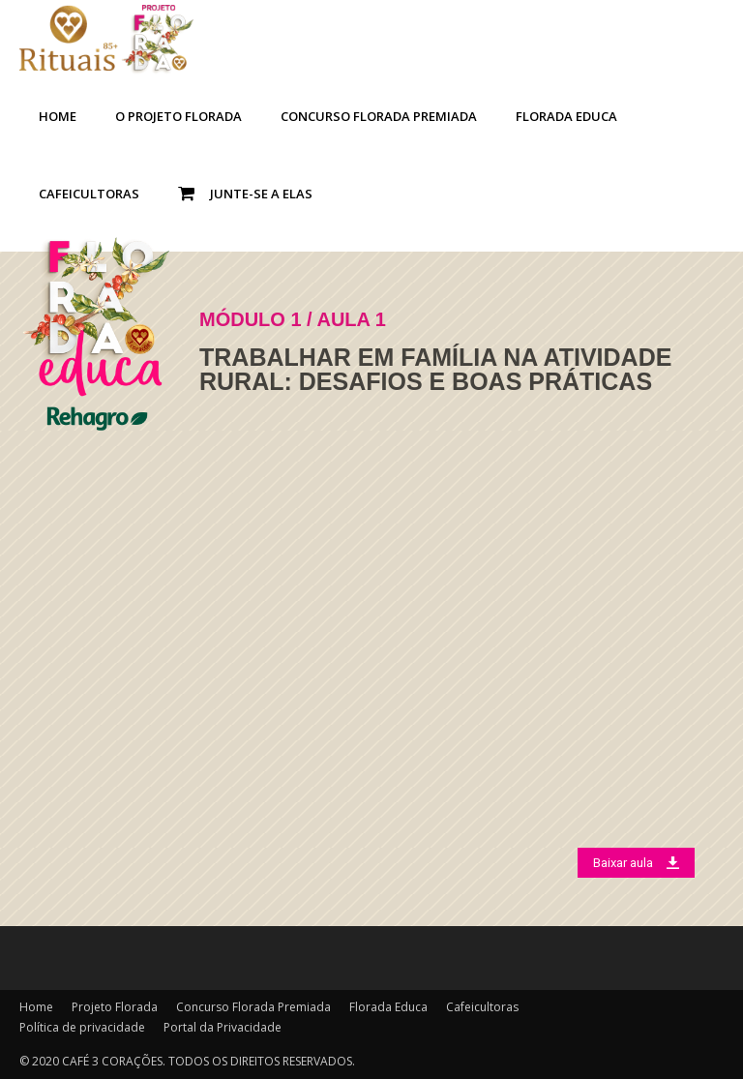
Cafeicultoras (89, 193)
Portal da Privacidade (222, 1027)
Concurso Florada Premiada (379, 116)
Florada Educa (566, 116)
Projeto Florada (115, 1007)
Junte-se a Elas (245, 194)
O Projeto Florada (178, 116)
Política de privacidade (82, 1027)
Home (57, 116)
